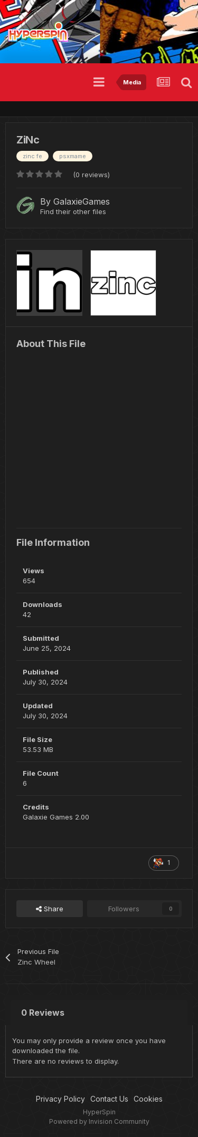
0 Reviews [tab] (42, 1012)
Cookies (148, 1098)
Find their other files (73, 211)
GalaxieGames (81, 201)
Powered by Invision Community (99, 1121)
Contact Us (109, 1098)
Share (49, 909)
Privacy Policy (60, 1098)
